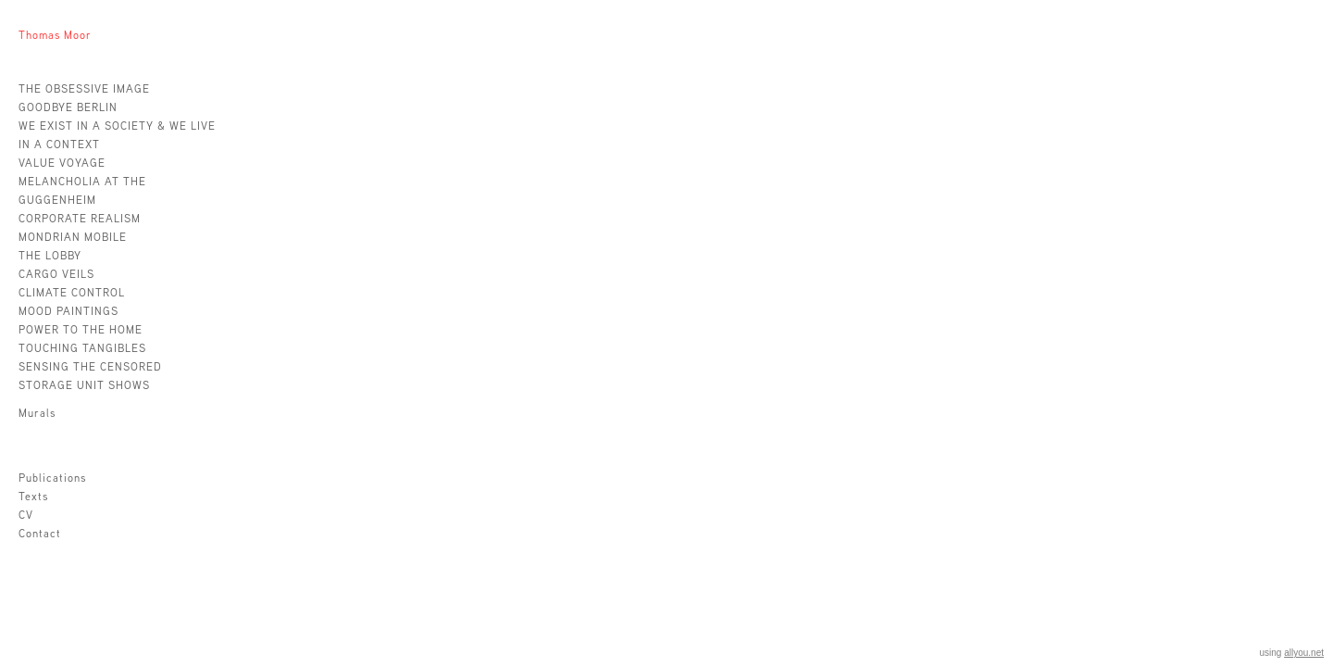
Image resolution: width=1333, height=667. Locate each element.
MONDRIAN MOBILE (73, 237)
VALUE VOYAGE (62, 163)
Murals (37, 413)
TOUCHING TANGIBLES (82, 348)
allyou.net (1304, 653)
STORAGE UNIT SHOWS (84, 385)
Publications (52, 478)
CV (26, 515)
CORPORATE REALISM (80, 218)
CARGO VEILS (56, 274)
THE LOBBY (50, 255)
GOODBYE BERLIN (68, 107)
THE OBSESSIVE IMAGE (84, 88)
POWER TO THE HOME (81, 329)
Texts (33, 496)
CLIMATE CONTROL (72, 292)
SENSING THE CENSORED (90, 366)
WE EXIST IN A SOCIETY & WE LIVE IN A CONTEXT (117, 135)
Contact (40, 533)
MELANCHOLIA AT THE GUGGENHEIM (82, 190)
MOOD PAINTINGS (68, 311)
